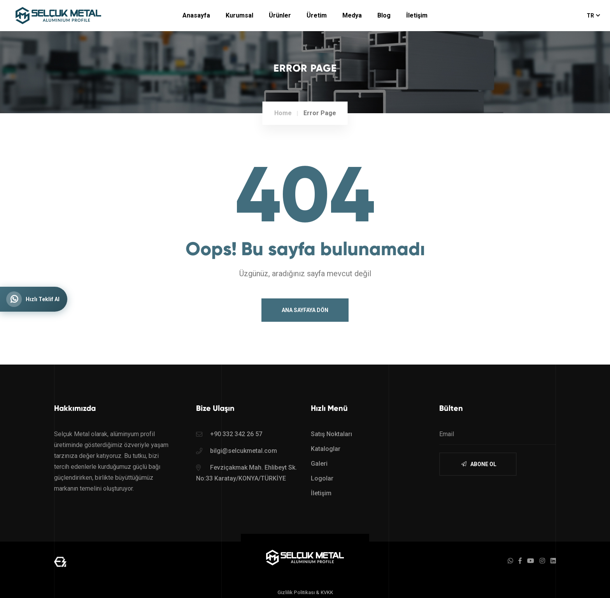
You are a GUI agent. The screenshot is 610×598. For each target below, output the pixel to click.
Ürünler (280, 15)
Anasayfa (196, 15)
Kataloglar (325, 448)
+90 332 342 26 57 (236, 434)
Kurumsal (239, 15)
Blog (384, 15)
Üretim (317, 15)
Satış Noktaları (331, 434)
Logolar (322, 478)
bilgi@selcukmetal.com (243, 450)
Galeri (319, 463)
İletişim (417, 15)
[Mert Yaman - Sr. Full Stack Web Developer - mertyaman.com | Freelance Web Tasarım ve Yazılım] (60, 561)
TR (593, 15)
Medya (352, 15)
